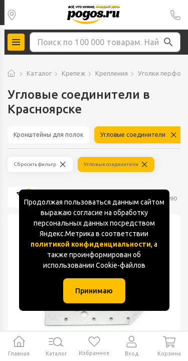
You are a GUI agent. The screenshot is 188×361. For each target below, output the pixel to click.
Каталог (39, 73)
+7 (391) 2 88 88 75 (175, 15)
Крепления (111, 73)
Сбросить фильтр (35, 164)
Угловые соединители (132, 134)
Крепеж (73, 73)
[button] (168, 42)
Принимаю (94, 291)
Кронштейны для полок (48, 134)
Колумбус (12, 15)
